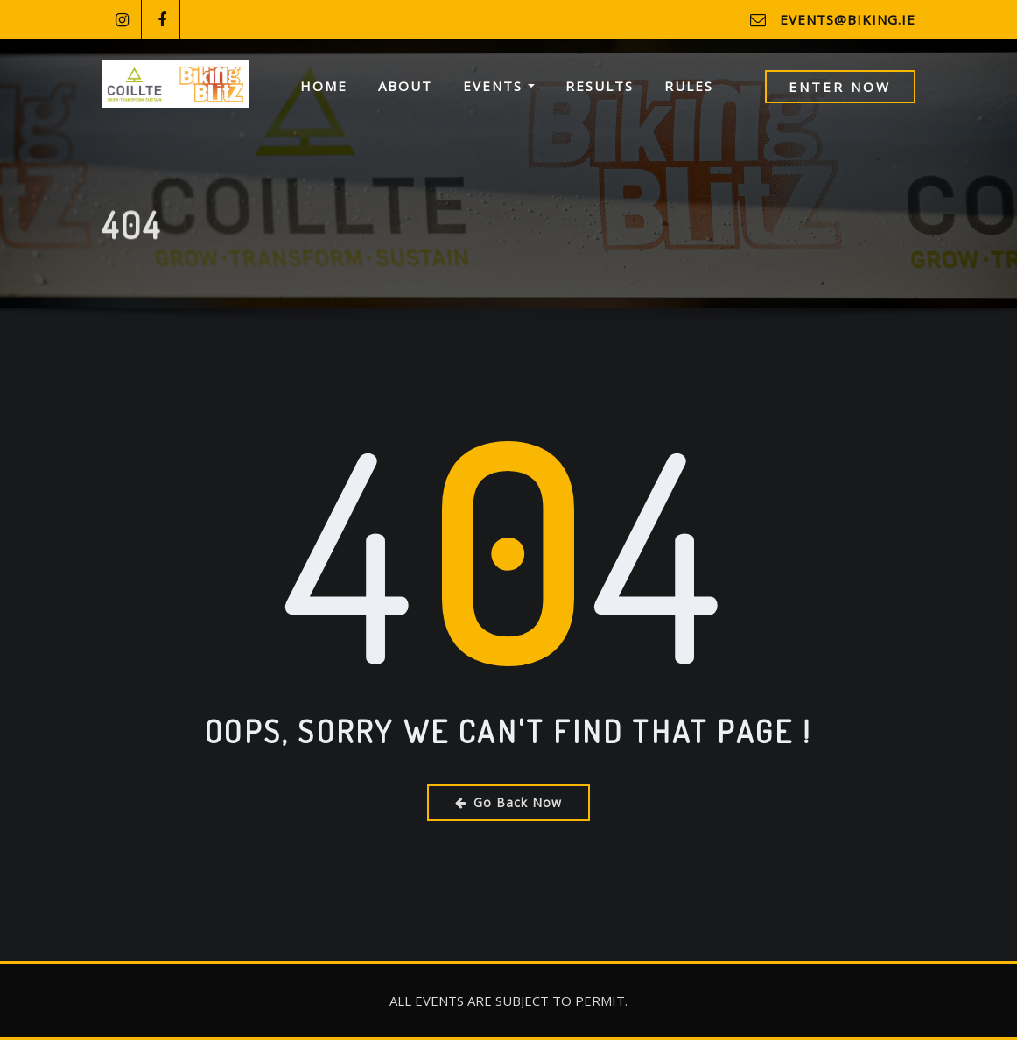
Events (499, 86)
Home (323, 86)
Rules (688, 86)
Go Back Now (508, 802)
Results (599, 86)
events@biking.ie (847, 19)
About (405, 86)
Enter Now (840, 86)
